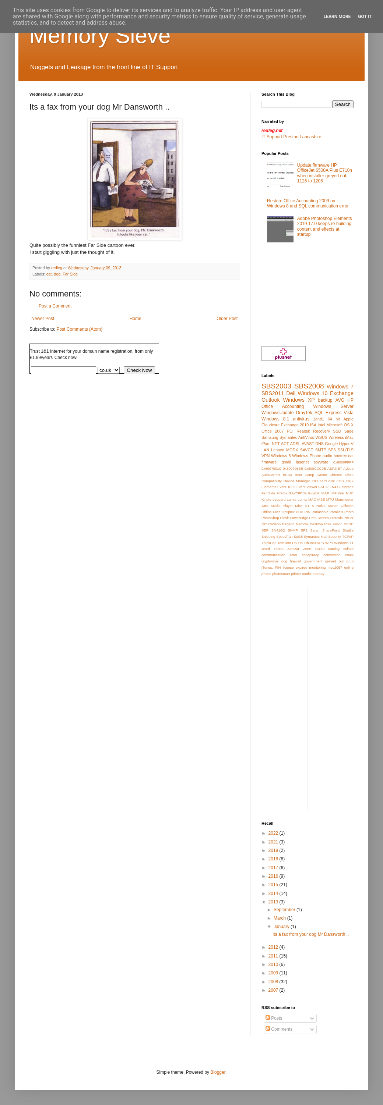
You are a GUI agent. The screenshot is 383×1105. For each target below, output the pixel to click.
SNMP (293, 530)
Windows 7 (340, 387)
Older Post (227, 318)
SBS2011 (272, 393)
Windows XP (299, 400)
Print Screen (319, 518)
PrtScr (349, 518)
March (280, 918)
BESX (287, 475)
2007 (274, 990)
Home (135, 318)
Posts (274, 1018)
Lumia (291, 499)
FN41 (334, 487)
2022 (274, 833)
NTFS (309, 506)
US (300, 543)
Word (265, 549)
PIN (307, 512)
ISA (313, 425)
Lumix (302, 499)
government (313, 561)
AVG (339, 400)
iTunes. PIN (271, 567)
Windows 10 (313, 393)
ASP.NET (334, 468)
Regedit (288, 524)
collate (348, 549)
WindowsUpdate (277, 412)
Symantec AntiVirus (297, 437)
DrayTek (304, 412)
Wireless (336, 437)
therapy (318, 574)
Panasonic (320, 512)
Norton (333, 506)
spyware (321, 462)
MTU (330, 499)
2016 (274, 876)
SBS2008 (309, 386)
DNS (319, 443)
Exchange (342, 393)
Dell (290, 393)
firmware (269, 462)
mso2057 (335, 567)
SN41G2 (278, 530)
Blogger (217, 1072)
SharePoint (331, 530)
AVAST (308, 443)
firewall (295, 561)
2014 (274, 893)
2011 (274, 956)
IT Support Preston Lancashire (291, 136)
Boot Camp (304, 475)
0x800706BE (293, 468)
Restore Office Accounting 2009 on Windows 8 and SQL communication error (308, 203)
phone (266, 574)
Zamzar (293, 549)
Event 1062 (286, 487)
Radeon (274, 524)
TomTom (284, 543)
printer (296, 574)
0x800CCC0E (315, 468)
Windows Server (333, 406)
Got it (365, 16)
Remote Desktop (309, 524)
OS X (349, 425)
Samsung (269, 437)
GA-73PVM (298, 493)
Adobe (348, 468)
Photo (349, 512)
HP (350, 400)
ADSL (295, 443)
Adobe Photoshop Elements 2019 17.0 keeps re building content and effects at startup (324, 226)
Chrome (336, 475)
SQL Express (328, 412)
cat (49, 274)
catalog (334, 549)
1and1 (318, 419)
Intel (321, 425)
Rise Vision (333, 524)
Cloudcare (270, 425)
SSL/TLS (346, 450)
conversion (331, 555)
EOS (340, 481)
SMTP (320, 450)
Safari (314, 530)
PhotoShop (270, 518)
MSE (321, 499)
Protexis (336, 518)
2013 (274, 902)
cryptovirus (269, 561)
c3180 (319, 549)
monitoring (317, 567)
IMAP (324, 493)
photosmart (281, 574)
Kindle (266, 499)
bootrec (340, 456)
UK (294, 543)
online (349, 567)
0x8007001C (271, 468)
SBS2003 (276, 386)
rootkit (307, 574)
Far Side (70, 274)
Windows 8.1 (275, 419)
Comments (279, 1029)
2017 (274, 867)
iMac (349, 437)
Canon (322, 475)
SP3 (331, 450)
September (285, 909)
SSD (337, 431)
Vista (349, 412)
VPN (265, 456)
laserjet (302, 462)
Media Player (282, 506)
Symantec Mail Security (322, 536)
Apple (348, 419)
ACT (285, 443)
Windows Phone (306, 456)
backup (325, 400)
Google (331, 443)
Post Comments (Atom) (79, 329)
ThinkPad (269, 543)
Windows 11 (344, 543)
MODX (292, 450)
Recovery (321, 431)
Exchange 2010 (295, 425)
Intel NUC (346, 493)
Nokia (321, 506)
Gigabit (313, 493)
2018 (274, 858)
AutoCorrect (270, 475)
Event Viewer (306, 487)
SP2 (304, 530)
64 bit (334, 419)
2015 (274, 884)
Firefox (282, 493)
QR (264, 524)
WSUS (321, 437)
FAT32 (324, 487)
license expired (295, 567)
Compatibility (271, 481)
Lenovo (277, 450)
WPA (329, 543)
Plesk (284, 518)
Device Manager (297, 481)
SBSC (349, 524)
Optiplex (288, 512)
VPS (320, 543)
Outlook (270, 400)
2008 (274, 981)
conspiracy (310, 555)
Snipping (268, 536)
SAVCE (306, 450)
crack (349, 555)
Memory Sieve (100, 35)
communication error (279, 555)
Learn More (337, 16)
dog (57, 274)
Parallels (336, 512)
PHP (299, 512)
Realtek (303, 431)
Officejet (347, 506)
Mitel (298, 506)
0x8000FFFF (343, 462)
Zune (307, 549)
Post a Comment (55, 306)
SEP (264, 530)
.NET (275, 443)
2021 (274, 842)
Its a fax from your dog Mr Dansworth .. (311, 934)
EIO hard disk (323, 481)
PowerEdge (299, 518)
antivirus (301, 419)
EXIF (350, 481)
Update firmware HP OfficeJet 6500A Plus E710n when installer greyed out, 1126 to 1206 (324, 173)
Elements (268, 487)
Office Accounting (282, 406)
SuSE (298, 536)
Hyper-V (346, 443)
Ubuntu (310, 543)
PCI (290, 431)
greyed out (334, 561)
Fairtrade (347, 487)
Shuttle (348, 530)
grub (350, 561)
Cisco (349, 475)
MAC (312, 499)
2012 (274, 947)
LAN (265, 450)
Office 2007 (272, 431)
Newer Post (42, 318)
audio (327, 456)
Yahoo (279, 549)
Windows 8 (281, 456)
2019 (274, 850)
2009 (274, 973)
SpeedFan (284, 536)
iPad (265, 443)
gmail (286, 462)
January (282, 926)
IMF (333, 493)
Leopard (279, 499)
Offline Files (270, 512)
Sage (349, 431)
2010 (274, 964)
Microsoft (335, 425)
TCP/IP (348, 536)
